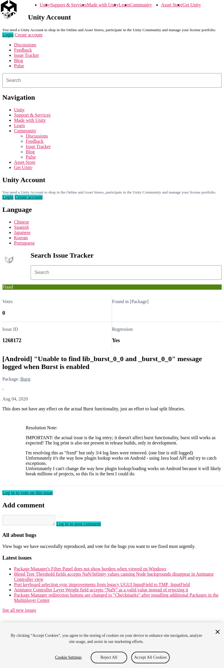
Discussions (25, 44)
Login (7, 34)
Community (141, 4)
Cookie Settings (68, 657)
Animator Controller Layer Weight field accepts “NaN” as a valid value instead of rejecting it (101, 591)
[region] (112, 645)
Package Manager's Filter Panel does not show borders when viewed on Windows (90, 570)
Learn (124, 4)
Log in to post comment (84, 525)
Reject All (109, 657)
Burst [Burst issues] (25, 379)
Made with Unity (103, 4)
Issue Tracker (26, 55)
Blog (18, 60)
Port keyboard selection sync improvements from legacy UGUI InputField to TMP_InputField (102, 586)
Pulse (19, 65)
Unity (45, 4)
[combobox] (112, 80)
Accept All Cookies (150, 657)
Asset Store (171, 4)
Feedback (23, 50)
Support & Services (68, 4)
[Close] (217, 631)
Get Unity (191, 4)
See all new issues (19, 611)
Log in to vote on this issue (27, 492)
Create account (29, 34)
